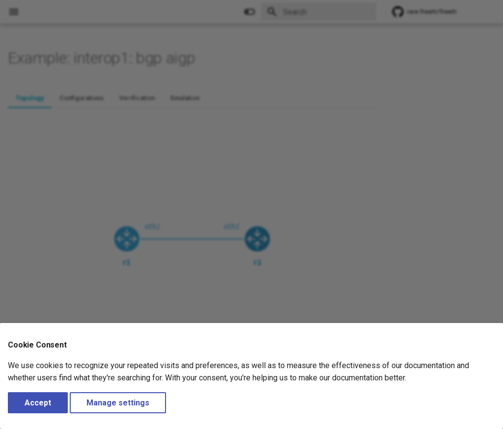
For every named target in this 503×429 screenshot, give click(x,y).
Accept (38, 402)
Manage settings (117, 402)
